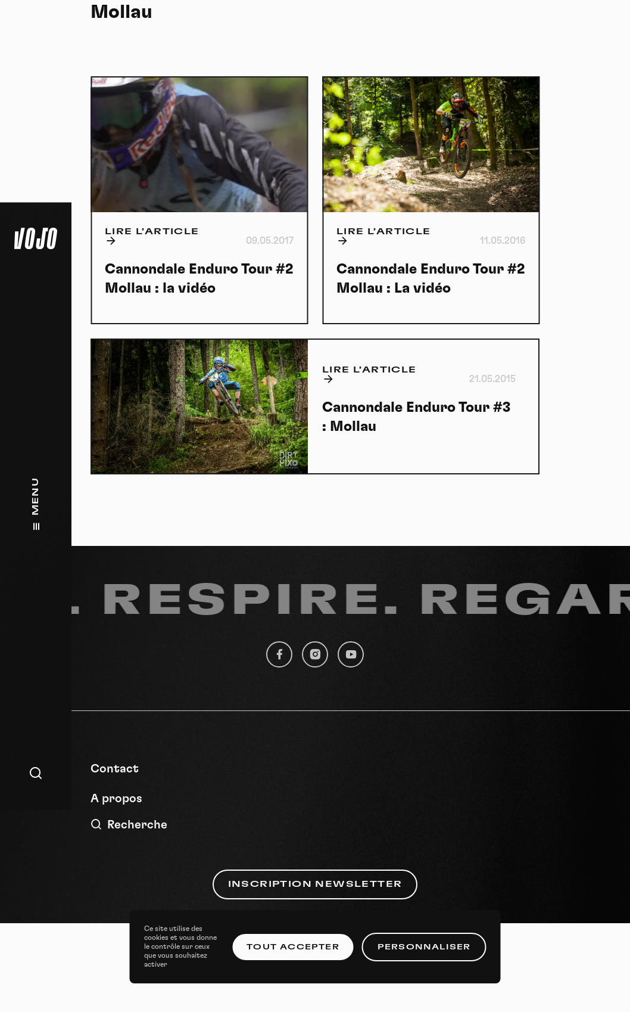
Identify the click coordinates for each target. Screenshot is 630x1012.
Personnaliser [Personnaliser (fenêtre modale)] (424, 947)
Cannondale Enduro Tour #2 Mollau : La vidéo (430, 279)
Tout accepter (293, 947)
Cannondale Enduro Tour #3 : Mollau (416, 417)
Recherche (129, 824)
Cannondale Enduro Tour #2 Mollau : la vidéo (199, 279)
